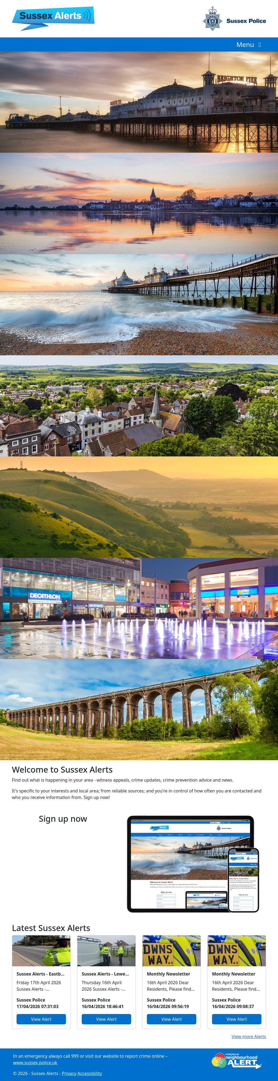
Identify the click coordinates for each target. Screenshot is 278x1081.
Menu (250, 44)
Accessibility (89, 1073)
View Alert (41, 1019)
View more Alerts (249, 1037)
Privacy (69, 1073)
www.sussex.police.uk (35, 1063)
